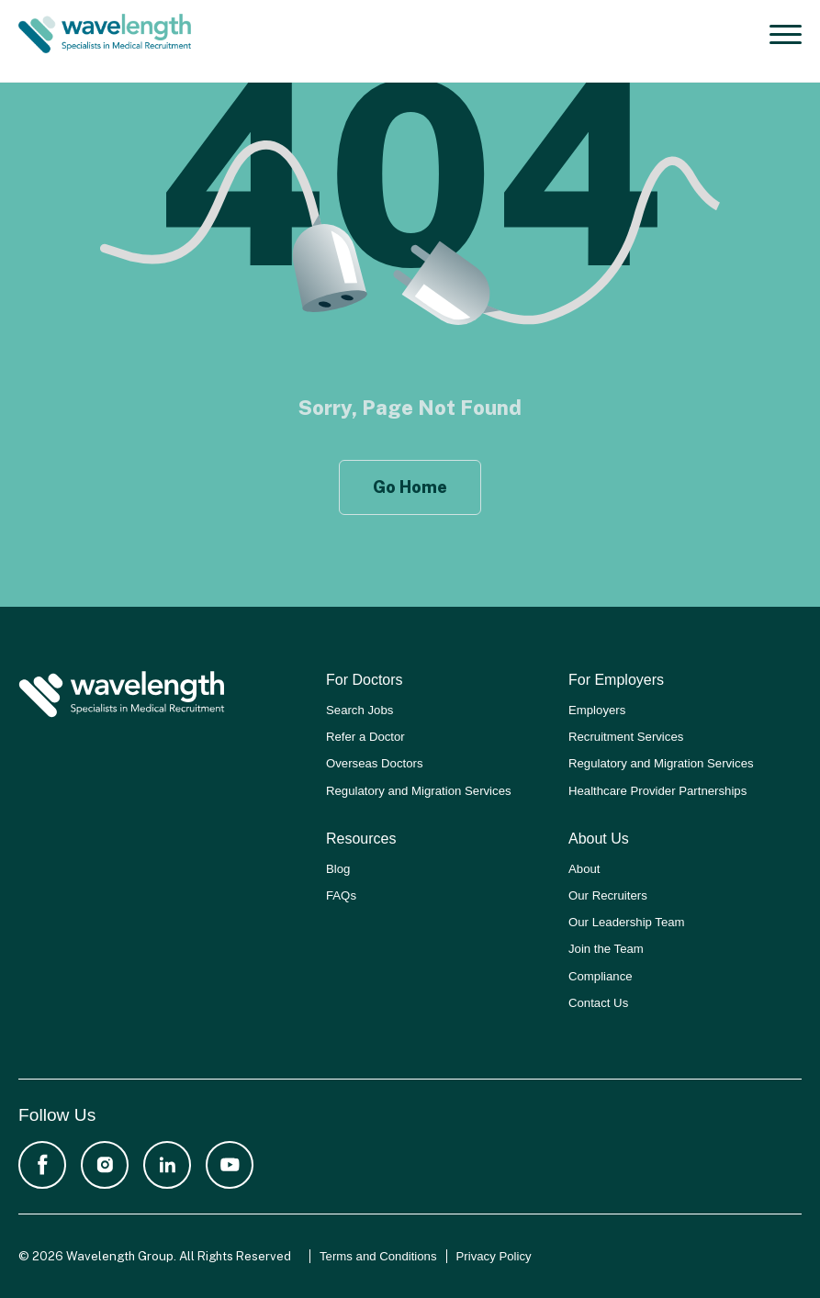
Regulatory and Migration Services (418, 791)
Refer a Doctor (365, 737)
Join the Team (606, 949)
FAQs (341, 895)
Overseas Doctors (374, 763)
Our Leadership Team (626, 922)
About (584, 869)
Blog (338, 869)
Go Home (410, 487)
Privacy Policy (494, 1256)
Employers (596, 710)
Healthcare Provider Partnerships (657, 791)
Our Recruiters (607, 895)
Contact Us (598, 1003)
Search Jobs (359, 710)
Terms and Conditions (378, 1256)
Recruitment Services (625, 737)
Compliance (600, 976)
